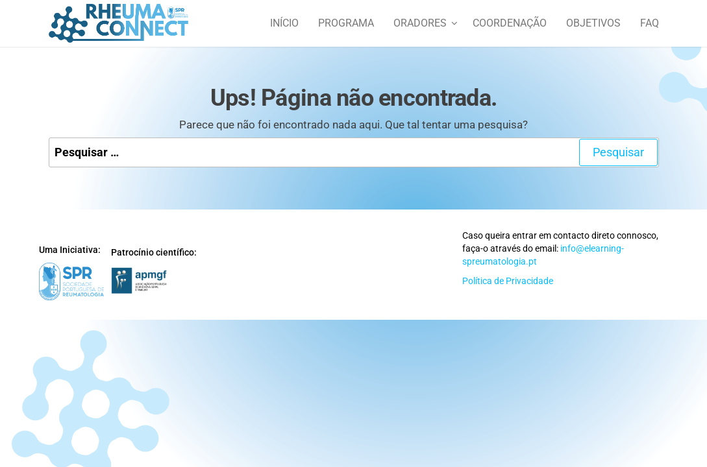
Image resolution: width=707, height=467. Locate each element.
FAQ (649, 23)
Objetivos (593, 23)
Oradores (420, 23)
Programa (346, 23)
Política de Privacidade (507, 281)
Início (284, 23)
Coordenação (510, 23)
